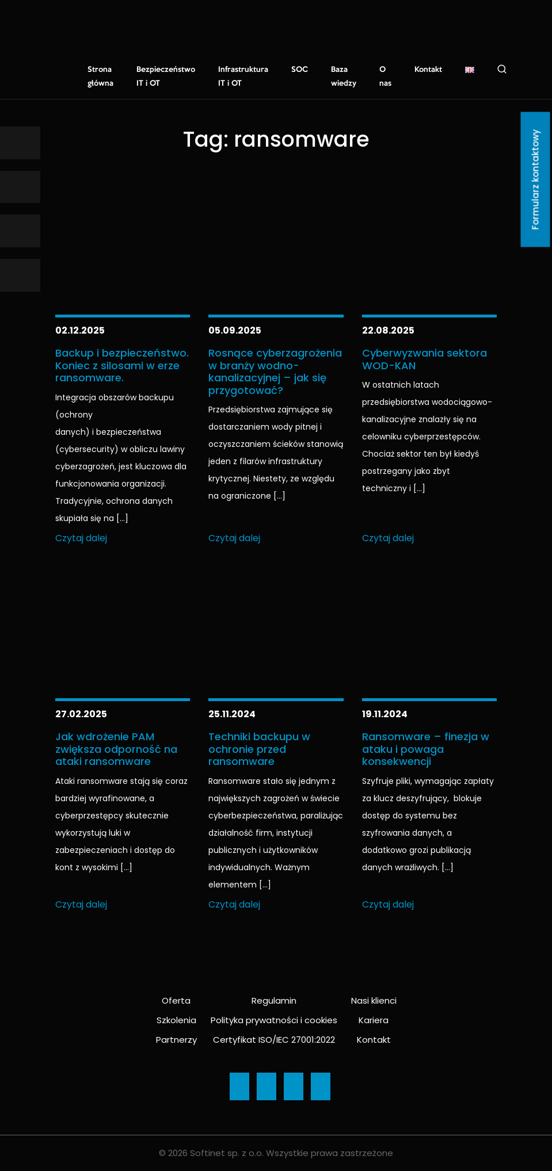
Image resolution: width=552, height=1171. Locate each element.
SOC (299, 69)
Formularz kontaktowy (536, 179)
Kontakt (428, 69)
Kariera (374, 1020)
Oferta (176, 1000)
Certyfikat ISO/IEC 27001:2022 (274, 1040)
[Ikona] (20, 143)
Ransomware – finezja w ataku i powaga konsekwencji (425, 748)
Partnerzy (176, 1040)
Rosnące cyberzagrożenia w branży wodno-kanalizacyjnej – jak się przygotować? (275, 371)
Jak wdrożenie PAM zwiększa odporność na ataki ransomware (116, 748)
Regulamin (274, 1000)
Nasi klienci (374, 1000)
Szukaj (502, 69)
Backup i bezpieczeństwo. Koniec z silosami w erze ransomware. (122, 365)
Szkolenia (176, 1020)
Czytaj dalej (81, 538)
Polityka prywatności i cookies (274, 1020)
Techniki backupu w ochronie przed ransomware (259, 748)
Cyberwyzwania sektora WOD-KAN (424, 359)
